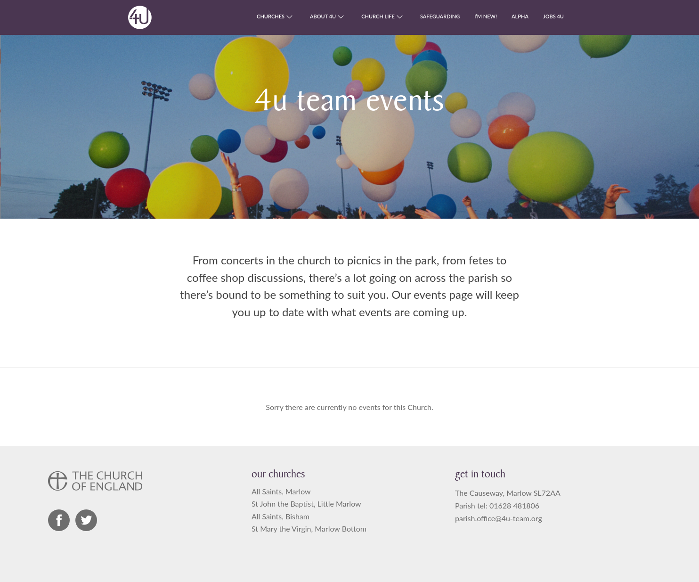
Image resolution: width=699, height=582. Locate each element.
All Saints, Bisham (280, 516)
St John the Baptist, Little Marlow (306, 503)
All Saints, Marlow (281, 491)
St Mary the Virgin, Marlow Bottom (309, 528)
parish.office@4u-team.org (498, 518)
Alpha (520, 16)
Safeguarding (440, 16)
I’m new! (485, 16)
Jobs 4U (553, 16)
